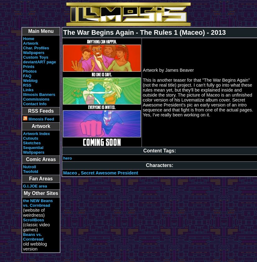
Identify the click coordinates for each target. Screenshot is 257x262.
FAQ (27, 76)
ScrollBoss (33, 220)
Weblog (30, 80)
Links (28, 90)
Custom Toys (35, 57)
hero (67, 158)
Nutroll (29, 167)
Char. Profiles (36, 48)
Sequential (33, 147)
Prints (29, 66)
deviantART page (39, 62)
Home (28, 38)
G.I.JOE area (35, 186)
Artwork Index (36, 133)
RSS (27, 85)
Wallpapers (33, 52)
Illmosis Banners (39, 94)
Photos (30, 71)
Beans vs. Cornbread (33, 237)
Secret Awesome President (109, 172)
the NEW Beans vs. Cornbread (38, 203)
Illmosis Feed (38, 119)
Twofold (30, 171)
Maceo (70, 172)
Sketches (32, 143)
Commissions (36, 99)
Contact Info (35, 104)
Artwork (30, 43)
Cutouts (30, 138)
